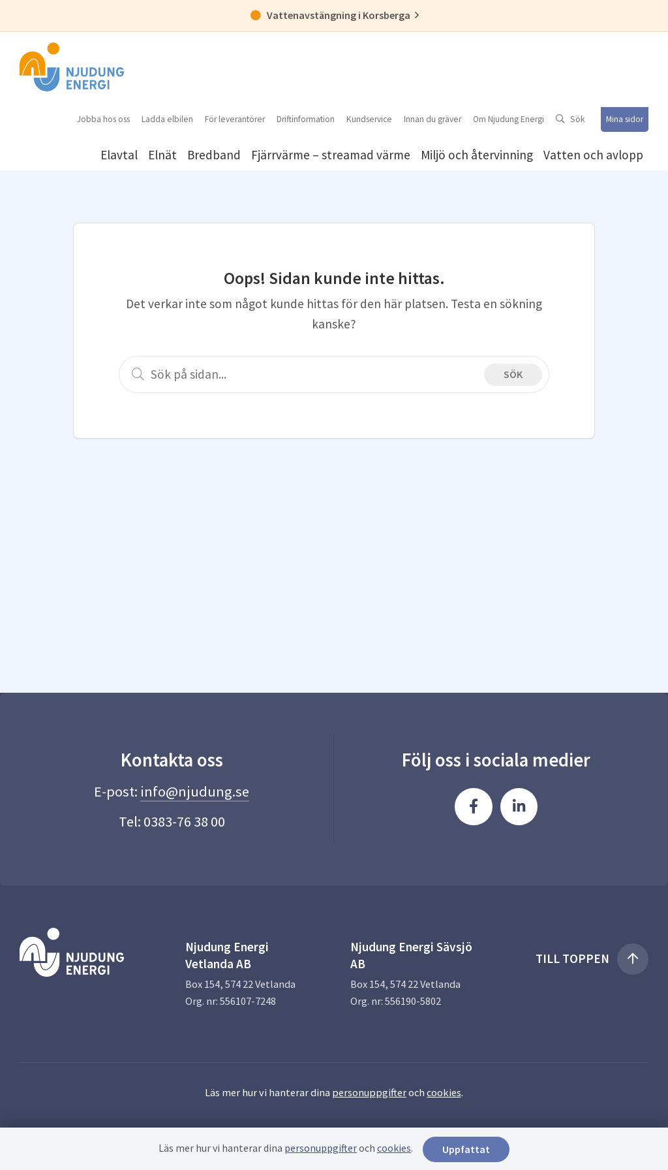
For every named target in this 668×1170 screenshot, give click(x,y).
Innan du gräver (432, 119)
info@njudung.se (194, 791)
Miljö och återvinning (477, 155)
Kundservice (369, 119)
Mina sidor (624, 119)
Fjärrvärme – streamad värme (330, 155)
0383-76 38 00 (184, 821)
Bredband (214, 155)
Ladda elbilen (167, 119)
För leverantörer (235, 119)
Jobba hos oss (103, 119)
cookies (444, 1092)
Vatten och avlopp (593, 155)
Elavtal (119, 155)
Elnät (162, 155)
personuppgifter (369, 1092)
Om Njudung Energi (508, 119)
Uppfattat (466, 1149)
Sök (577, 119)
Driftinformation (306, 119)
